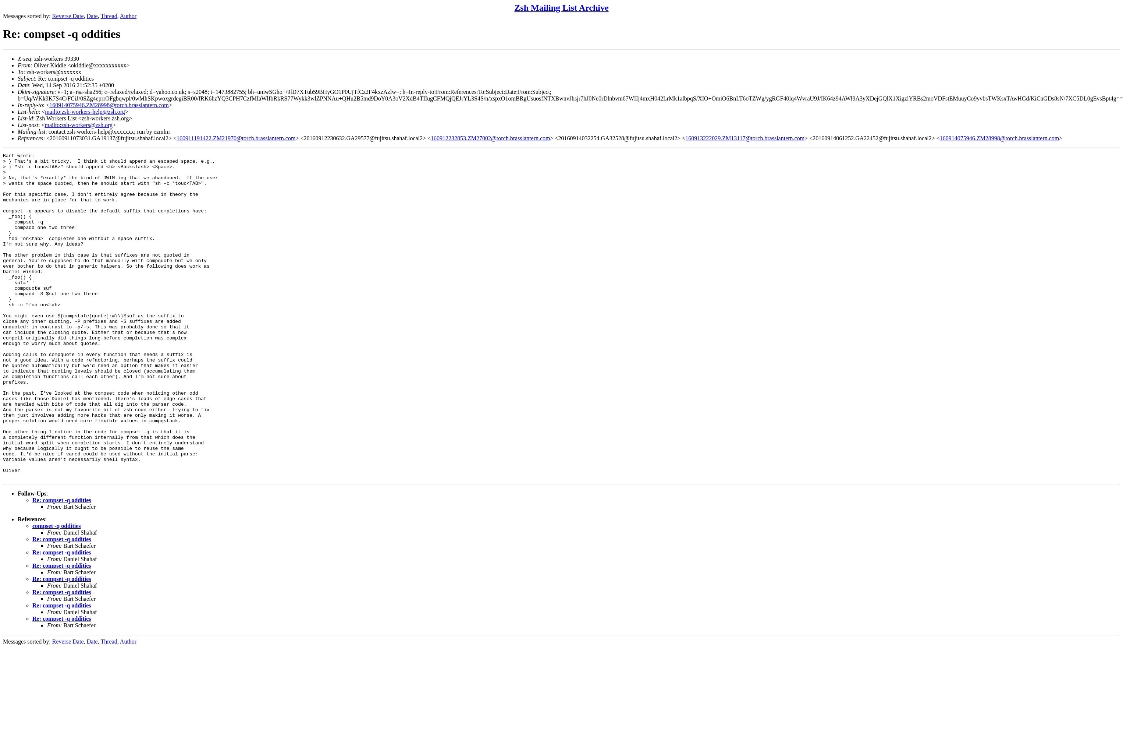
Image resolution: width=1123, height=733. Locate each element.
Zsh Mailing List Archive (561, 8)
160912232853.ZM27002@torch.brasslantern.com (490, 138)
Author (128, 16)
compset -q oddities (56, 591)
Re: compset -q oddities (61, 565)
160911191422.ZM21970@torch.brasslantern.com (236, 138)
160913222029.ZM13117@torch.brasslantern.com (744, 138)
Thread (108, 16)
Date (92, 16)
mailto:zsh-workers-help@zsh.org (85, 112)
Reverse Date (68, 16)
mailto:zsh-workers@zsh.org (79, 125)
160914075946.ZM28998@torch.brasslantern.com (108, 105)
